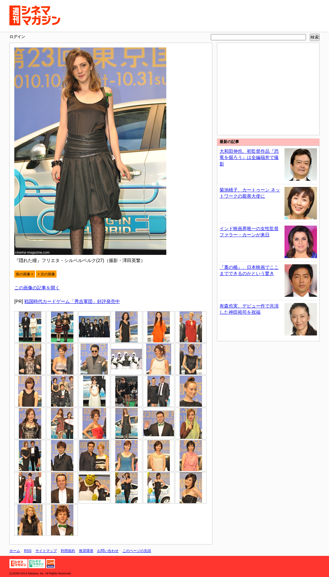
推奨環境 (86, 551)
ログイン (17, 36)
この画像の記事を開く (37, 287)
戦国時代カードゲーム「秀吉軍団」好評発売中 (72, 301)
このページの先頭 (136, 551)
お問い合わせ (108, 551)
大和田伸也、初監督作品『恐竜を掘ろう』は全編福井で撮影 (249, 157)
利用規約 (68, 551)
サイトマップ (46, 551)
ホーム (14, 551)
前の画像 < (24, 274)
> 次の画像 (46, 274)
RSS (28, 551)
